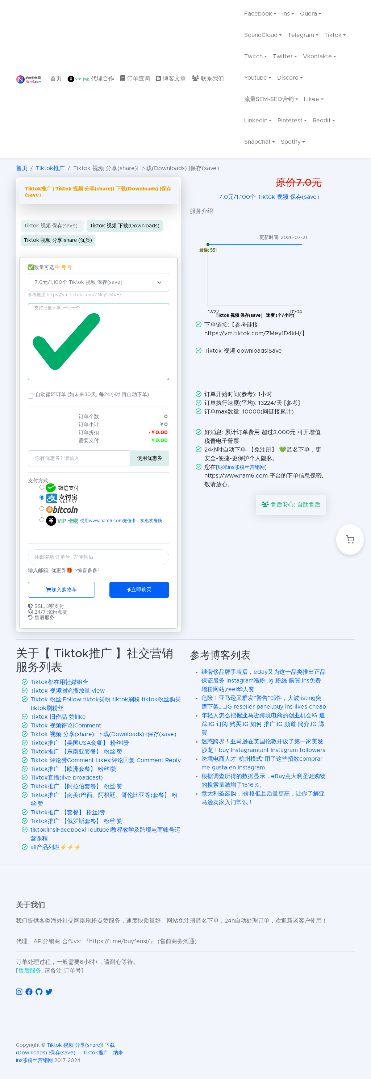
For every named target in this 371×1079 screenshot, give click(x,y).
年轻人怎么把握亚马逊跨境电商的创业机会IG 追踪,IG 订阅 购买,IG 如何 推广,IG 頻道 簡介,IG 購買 (263, 724)
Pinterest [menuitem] (290, 120)
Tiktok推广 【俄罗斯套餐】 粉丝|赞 (76, 821)
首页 (22, 168)
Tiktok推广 (50, 168)
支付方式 (38, 480)
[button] (30, 396)
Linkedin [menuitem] (255, 120)
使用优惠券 (149, 458)
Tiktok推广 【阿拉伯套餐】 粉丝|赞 (76, 786)
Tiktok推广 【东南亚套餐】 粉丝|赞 (76, 752)
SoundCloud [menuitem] (261, 35)
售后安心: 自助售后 (291, 504)
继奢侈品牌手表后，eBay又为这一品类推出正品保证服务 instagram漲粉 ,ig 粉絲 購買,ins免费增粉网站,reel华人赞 (263, 680)
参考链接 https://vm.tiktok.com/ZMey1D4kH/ (74, 295)
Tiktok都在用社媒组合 (59, 682)
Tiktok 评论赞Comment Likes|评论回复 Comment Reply (105, 760)
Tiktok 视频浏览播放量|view (67, 691)
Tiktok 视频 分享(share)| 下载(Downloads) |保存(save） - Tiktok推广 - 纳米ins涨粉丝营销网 (69, 1053)
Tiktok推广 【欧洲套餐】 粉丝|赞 (73, 769)
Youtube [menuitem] (255, 78)
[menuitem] (55, 79)
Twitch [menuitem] (253, 56)
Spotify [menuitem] (291, 142)
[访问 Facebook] (29, 992)
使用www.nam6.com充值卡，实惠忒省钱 (120, 520)
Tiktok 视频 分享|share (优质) (58, 240)
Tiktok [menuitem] (333, 35)
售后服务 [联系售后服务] (29, 971)
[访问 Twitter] (49, 992)
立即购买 (139, 589)
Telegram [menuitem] (301, 35)
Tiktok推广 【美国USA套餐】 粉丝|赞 (79, 743)
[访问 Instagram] (19, 992)
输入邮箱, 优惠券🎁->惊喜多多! (63, 570)
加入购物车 (61, 589)
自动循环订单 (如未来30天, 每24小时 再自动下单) (92, 394)
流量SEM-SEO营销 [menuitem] (269, 99)
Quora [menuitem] (308, 14)
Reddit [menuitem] (322, 120)
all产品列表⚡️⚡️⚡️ (56, 847)
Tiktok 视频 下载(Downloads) (124, 225)
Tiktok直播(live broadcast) (66, 778)
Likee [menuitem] (311, 99)
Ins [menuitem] (286, 14)
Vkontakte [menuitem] (317, 56)
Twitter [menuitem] (283, 56)
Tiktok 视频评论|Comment (65, 726)
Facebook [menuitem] (258, 14)
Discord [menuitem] (288, 78)
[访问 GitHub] (39, 992)
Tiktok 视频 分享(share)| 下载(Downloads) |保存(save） (105, 734)
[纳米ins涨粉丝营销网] (241, 467)
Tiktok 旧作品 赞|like (58, 717)
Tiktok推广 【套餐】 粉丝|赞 (67, 812)
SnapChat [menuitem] (257, 142)
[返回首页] (28, 79)
